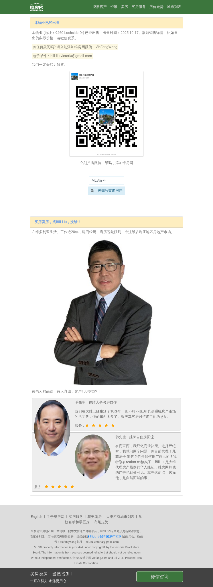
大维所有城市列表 (120, 517)
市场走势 (101, 522)
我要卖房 (94, 517)
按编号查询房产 (106, 190)
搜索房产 (100, 7)
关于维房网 (55, 517)
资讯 (113, 7)
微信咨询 (160, 576)
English (36, 517)
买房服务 (139, 7)
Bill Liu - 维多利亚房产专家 (104, 536)
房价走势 (156, 7)
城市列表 (174, 7)
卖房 (124, 7)
